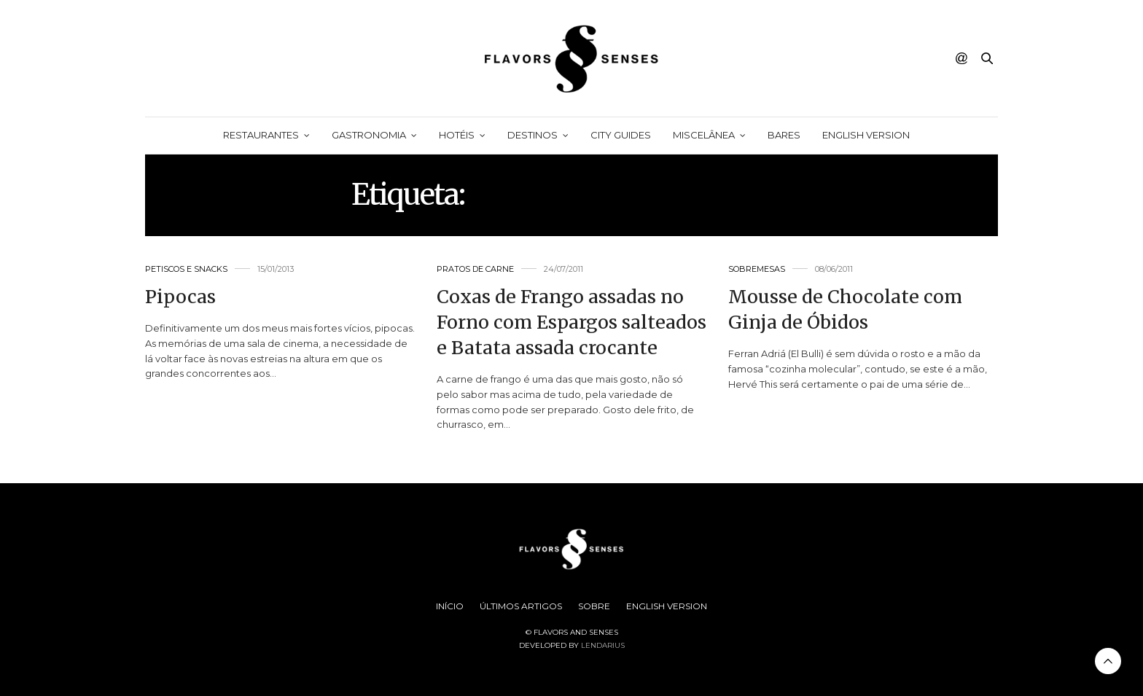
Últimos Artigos (521, 606)
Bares (784, 135)
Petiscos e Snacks (186, 269)
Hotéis (457, 135)
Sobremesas (756, 269)
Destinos (532, 135)
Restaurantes (261, 135)
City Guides (620, 135)
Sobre (594, 606)
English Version (866, 135)
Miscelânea (704, 135)
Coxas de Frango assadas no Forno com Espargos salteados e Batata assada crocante (571, 322)
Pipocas (180, 296)
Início (450, 606)
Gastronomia (369, 135)
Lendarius (603, 645)
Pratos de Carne (475, 269)
